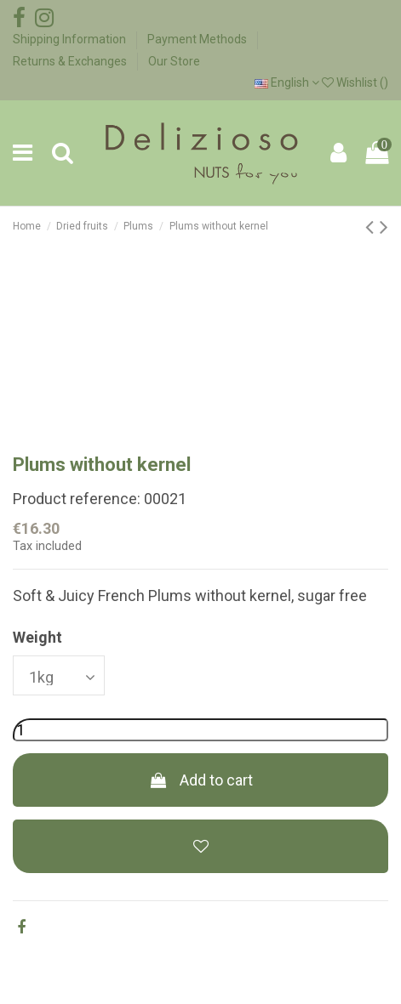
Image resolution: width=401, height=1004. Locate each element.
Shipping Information (71, 39)
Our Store (174, 61)
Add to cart (200, 780)
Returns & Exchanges (71, 61)
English (287, 82)
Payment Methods (198, 39)
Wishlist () (355, 82)
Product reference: (76, 499)
